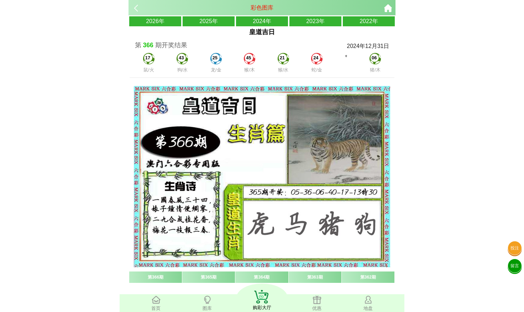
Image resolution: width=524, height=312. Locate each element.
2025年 (208, 21)
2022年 (369, 21)
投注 (514, 248)
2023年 (315, 21)
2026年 (155, 21)
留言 (514, 265)
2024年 (262, 21)
